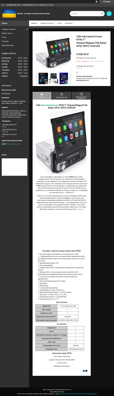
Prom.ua (68, 389)
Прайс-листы (7, 33)
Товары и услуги (46, 23)
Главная (34, 23)
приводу (80, 209)
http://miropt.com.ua (14, 144)
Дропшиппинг (8, 45)
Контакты (68, 23)
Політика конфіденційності (87, 393)
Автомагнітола (49, 105)
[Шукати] (102, 13)
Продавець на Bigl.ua (57, 391)
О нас (59, 23)
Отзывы (5, 41)
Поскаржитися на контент (68, 393)
